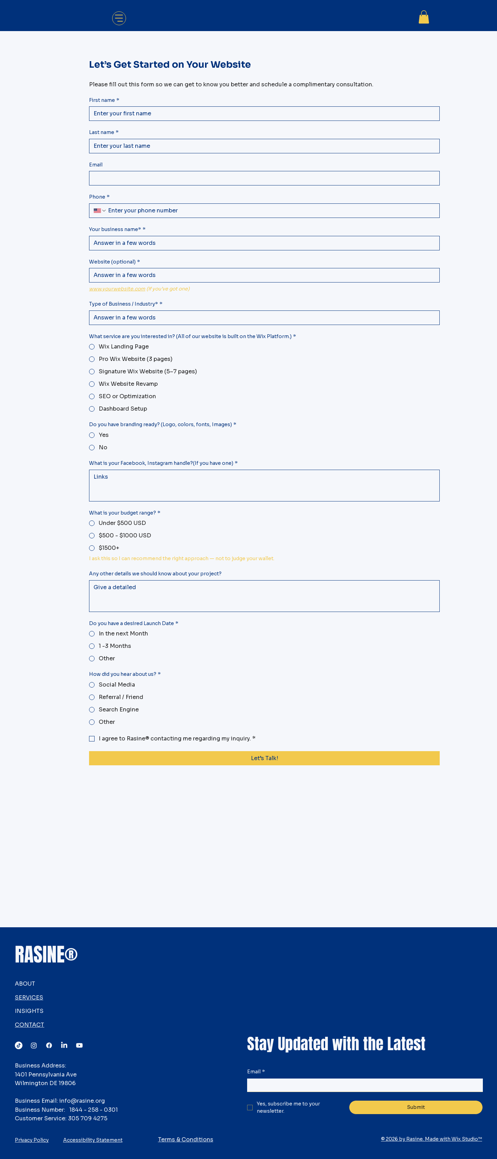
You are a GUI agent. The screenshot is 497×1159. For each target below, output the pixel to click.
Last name (104, 132)
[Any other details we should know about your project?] (264, 596)
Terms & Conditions (185, 1139)
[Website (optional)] (262, 275)
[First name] (262, 114)
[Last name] (262, 146)
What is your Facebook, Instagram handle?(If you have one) (163, 463)
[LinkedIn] (64, 1045)
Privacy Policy (32, 1140)
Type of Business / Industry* (126, 304)
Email (96, 165)
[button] (423, 16)
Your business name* (117, 229)
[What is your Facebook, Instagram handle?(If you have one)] (264, 485)
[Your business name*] (262, 243)
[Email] (262, 178)
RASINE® (46, 954)
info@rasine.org (82, 1100)
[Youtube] (79, 1045)
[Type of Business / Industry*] (262, 318)
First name (104, 100)
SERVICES (29, 997)
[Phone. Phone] (271, 211)
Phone (99, 197)
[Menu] (119, 18)
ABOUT (25, 983)
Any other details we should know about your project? (155, 574)
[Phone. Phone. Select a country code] (100, 210)
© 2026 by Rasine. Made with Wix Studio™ (431, 1139)
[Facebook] (49, 1045)
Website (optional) (114, 262)
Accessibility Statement (93, 1140)
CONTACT (29, 1024)
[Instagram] (34, 1045)
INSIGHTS (29, 1011)
